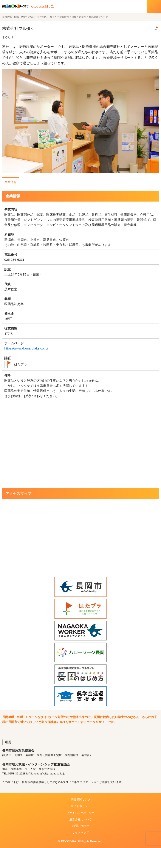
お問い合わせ (80, 825)
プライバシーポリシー (80, 812)
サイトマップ (80, 832)
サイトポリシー (80, 806)
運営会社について (80, 819)
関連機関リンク (80, 799)
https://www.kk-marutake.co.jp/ (26, 348)
